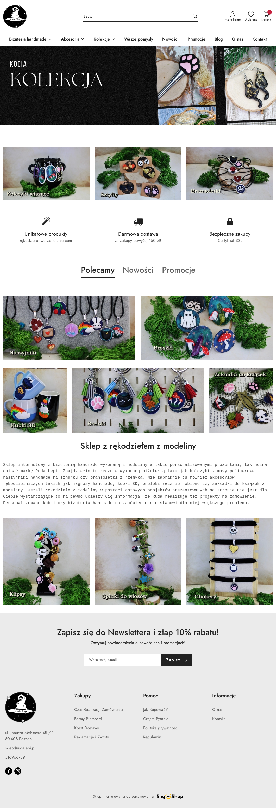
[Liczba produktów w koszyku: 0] (266, 16)
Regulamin (152, 737)
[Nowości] (170, 39)
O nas (217, 709)
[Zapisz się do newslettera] (122, 660)
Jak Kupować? (155, 709)
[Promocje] (196, 39)
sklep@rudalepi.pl (20, 748)
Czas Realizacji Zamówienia (98, 709)
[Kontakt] (259, 39)
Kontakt (218, 719)
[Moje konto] (233, 16)
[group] (138, 85)
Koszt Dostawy (86, 728)
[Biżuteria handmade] (30, 39)
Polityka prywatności (161, 728)
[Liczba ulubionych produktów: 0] (251, 16)
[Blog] (218, 39)
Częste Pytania (155, 719)
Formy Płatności (88, 719)
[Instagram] (17, 771)
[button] (98, 274)
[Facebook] (8, 771)
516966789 (15, 757)
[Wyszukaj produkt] (140, 16)
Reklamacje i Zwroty (91, 737)
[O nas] (237, 39)
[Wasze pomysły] (138, 39)
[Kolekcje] (104, 39)
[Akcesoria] (72, 39)
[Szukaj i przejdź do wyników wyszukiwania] (194, 16)
